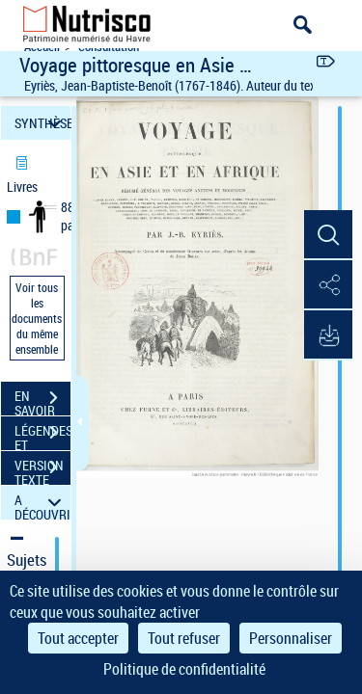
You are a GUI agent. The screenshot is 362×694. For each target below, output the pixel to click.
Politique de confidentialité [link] (184, 669)
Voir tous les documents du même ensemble (37, 318)
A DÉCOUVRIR (42, 503)
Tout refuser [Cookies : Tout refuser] (184, 638)
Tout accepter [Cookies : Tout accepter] (78, 638)
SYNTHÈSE (42, 123)
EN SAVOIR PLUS (42, 400)
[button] (328, 235)
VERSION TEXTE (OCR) (42, 469)
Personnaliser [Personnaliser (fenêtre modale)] (290, 638)
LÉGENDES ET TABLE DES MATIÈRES (42, 434)
